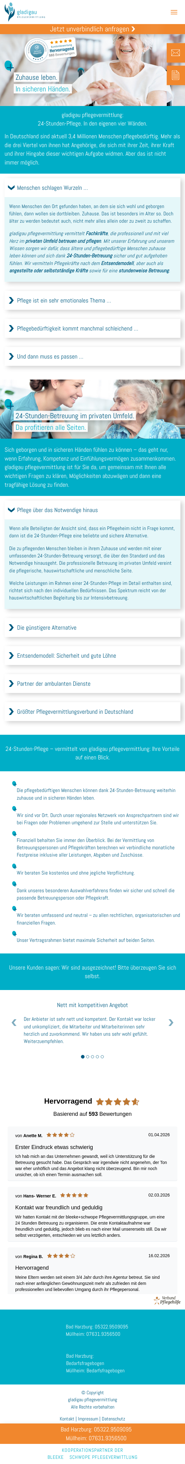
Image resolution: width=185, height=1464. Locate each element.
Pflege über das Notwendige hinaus (57, 518)
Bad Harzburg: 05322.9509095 (97, 1335)
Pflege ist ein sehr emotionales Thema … (64, 300)
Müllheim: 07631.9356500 (93, 1342)
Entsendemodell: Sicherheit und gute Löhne (66, 664)
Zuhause (90, 213)
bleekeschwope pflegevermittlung (93, 1457)
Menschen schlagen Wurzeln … (52, 188)
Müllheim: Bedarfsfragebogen (95, 1379)
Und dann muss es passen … (50, 356)
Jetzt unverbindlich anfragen (89, 29)
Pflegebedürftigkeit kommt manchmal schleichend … (77, 328)
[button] (92, 188)
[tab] (92, 187)
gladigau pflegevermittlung (30, 12)
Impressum (88, 1419)
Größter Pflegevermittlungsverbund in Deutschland (75, 720)
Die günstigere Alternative (46, 636)
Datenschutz (113, 1419)
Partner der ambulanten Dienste (54, 692)
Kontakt (67, 1419)
